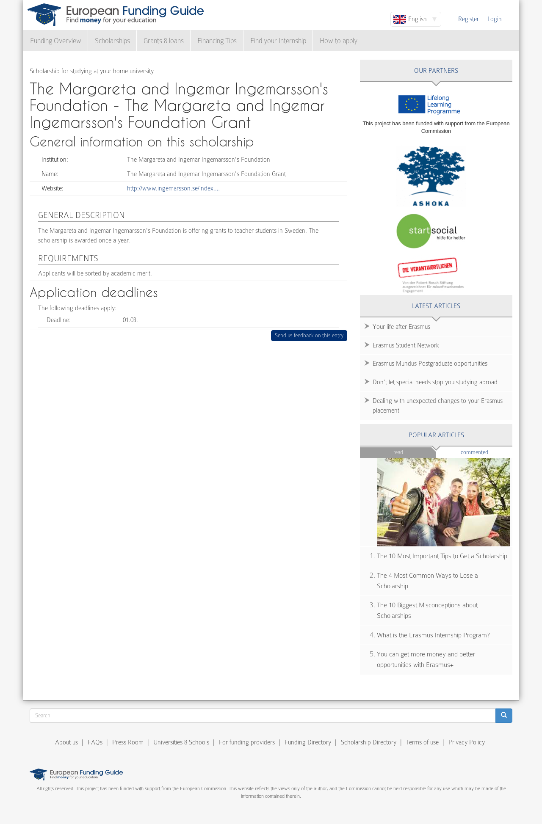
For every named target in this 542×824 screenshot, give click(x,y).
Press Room (128, 742)
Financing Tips (217, 41)
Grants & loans (164, 41)
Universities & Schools (181, 742)
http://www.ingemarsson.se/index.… (173, 188)
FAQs (95, 742)
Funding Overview (55, 41)
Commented (487, 451)
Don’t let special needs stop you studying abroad (435, 382)
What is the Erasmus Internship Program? (433, 635)
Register (468, 19)
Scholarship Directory (368, 742)
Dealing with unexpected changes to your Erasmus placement (438, 405)
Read (398, 452)
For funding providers (247, 742)
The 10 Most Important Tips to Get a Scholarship (442, 556)
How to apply (338, 41)
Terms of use (422, 742)
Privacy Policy (466, 742)
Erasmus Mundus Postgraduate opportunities (430, 363)
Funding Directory (308, 742)
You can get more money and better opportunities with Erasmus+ (426, 659)
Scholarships (112, 41)
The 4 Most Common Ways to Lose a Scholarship (427, 581)
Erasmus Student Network (406, 345)
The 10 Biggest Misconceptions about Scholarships (427, 610)
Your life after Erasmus (401, 326)
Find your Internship (278, 41)
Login (494, 19)
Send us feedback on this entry (309, 335)
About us (66, 742)
